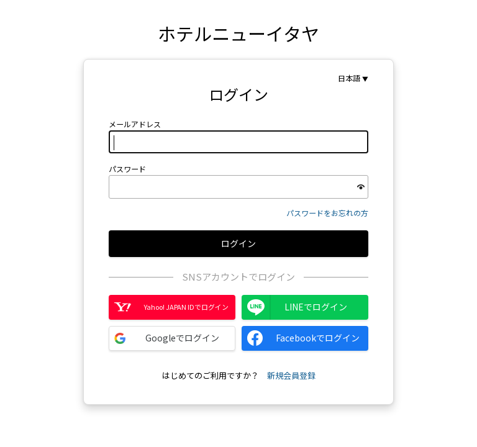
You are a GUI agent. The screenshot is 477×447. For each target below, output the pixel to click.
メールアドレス (135, 124)
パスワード (127, 169)
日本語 (349, 78)
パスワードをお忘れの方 (327, 212)
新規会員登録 (291, 375)
